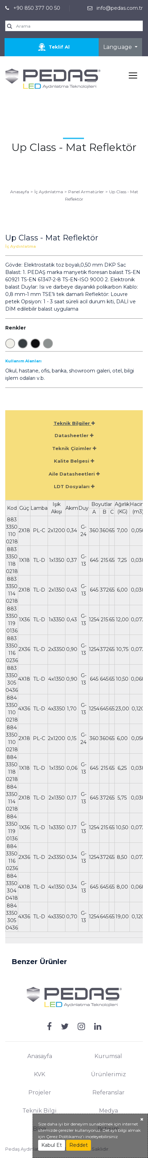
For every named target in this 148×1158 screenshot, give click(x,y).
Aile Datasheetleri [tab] (74, 474)
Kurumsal (108, 1056)
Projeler (39, 1092)
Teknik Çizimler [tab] (74, 448)
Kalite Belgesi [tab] (74, 461)
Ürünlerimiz (108, 1074)
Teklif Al (54, 47)
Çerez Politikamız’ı (65, 1136)
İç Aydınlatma (48, 191)
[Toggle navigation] (133, 75)
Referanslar (108, 1092)
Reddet (78, 1145)
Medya (108, 1110)
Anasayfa (19, 191)
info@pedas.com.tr (120, 8)
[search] (76, 26)
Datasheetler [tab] (74, 435)
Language (118, 47)
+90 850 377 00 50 (36, 8)
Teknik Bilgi (39, 1110)
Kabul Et (51, 1145)
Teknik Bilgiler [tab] (74, 423)
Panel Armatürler (86, 191)
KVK (39, 1074)
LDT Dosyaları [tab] (74, 486)
